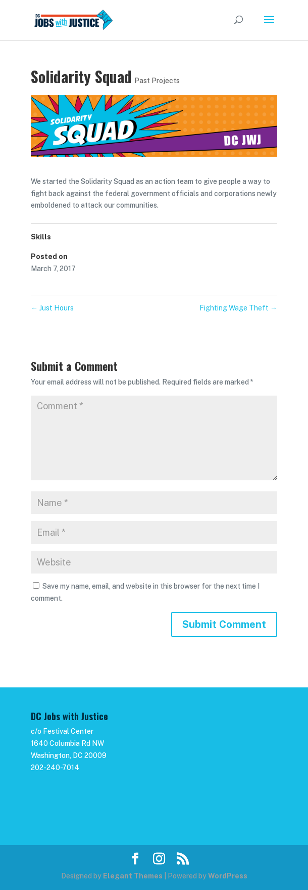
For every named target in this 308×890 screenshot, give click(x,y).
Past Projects (157, 81)
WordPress (227, 876)
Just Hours (52, 308)
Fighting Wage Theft (238, 308)
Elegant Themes (133, 876)
